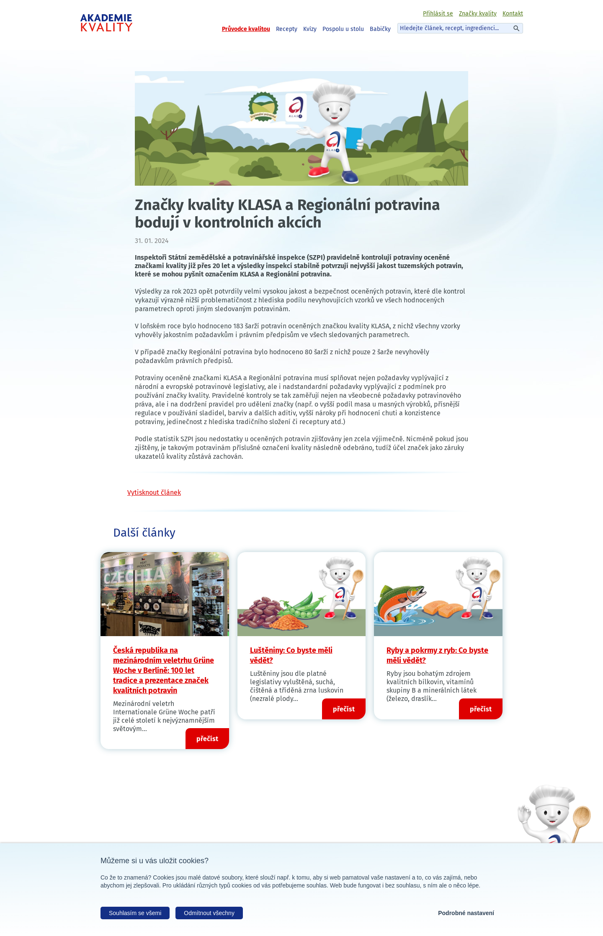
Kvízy (310, 29)
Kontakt (512, 13)
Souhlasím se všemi (135, 913)
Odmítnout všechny (209, 913)
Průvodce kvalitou (246, 29)
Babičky (380, 29)
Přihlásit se (438, 13)
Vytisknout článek (154, 492)
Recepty (286, 29)
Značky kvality (478, 13)
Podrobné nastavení (466, 913)
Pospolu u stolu (343, 29)
